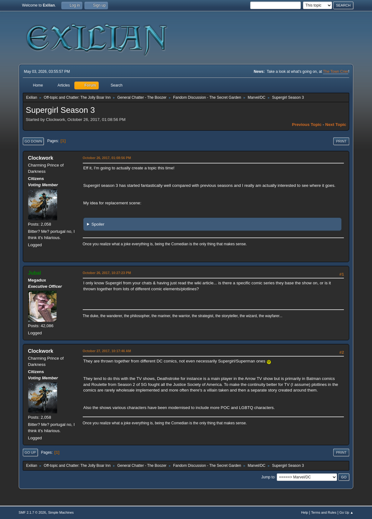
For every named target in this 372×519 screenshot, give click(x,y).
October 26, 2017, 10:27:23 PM (107, 273)
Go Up (30, 452)
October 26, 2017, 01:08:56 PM (107, 158)
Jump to (268, 477)
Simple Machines (61, 512)
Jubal (34, 273)
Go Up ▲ (347, 512)
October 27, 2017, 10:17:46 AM (107, 351)
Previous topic (307, 124)
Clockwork (40, 158)
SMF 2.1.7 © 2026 (32, 512)
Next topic (335, 124)
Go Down (33, 141)
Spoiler (98, 224)
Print (341, 141)
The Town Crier (335, 71)
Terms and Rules (323, 512)
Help (304, 512)
